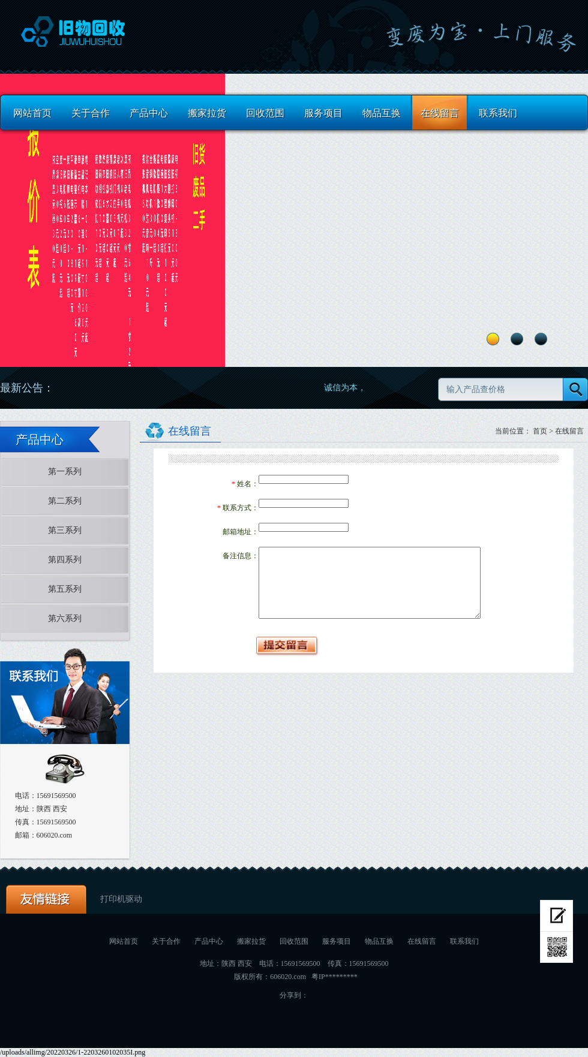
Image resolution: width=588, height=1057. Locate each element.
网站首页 (32, 113)
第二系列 (65, 500)
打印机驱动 (121, 899)
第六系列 (65, 618)
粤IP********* (334, 976)
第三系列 (65, 530)
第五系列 (65, 589)
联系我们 (498, 113)
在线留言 (440, 113)
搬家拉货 (207, 113)
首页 (540, 431)
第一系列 (65, 471)
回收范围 (265, 113)
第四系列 (65, 559)
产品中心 (149, 113)
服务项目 (323, 113)
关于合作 (90, 113)
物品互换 (381, 113)
